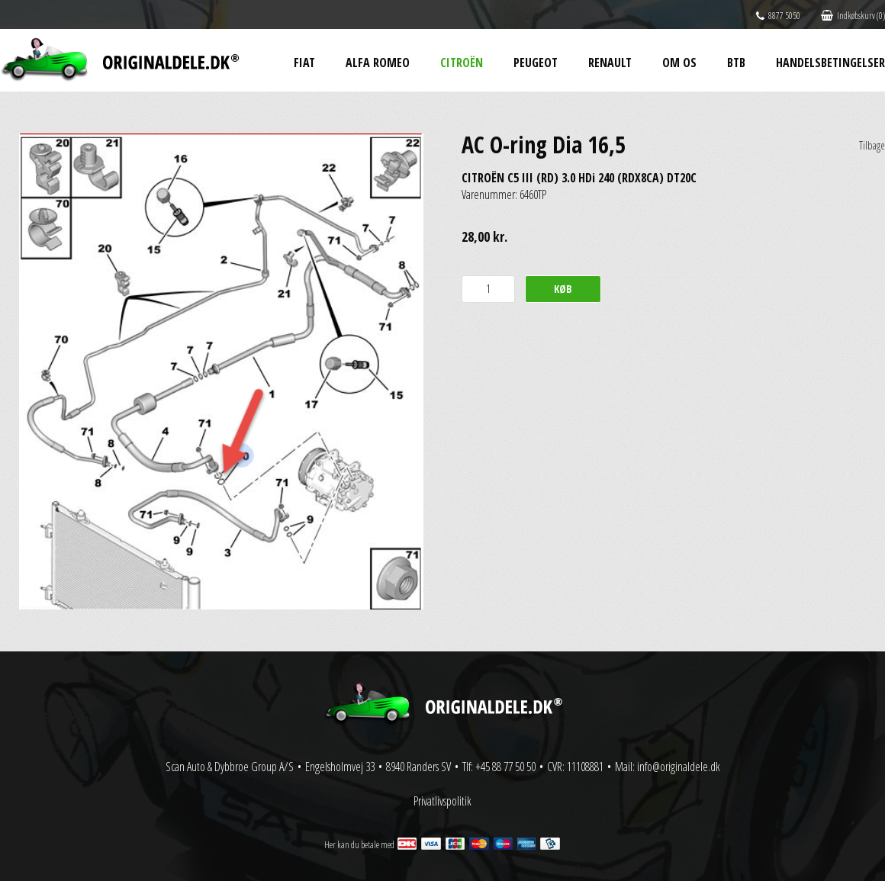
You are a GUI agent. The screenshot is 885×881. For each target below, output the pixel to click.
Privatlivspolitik (442, 801)
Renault (610, 62)
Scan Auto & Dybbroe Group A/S (230, 766)
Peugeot (535, 62)
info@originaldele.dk (678, 766)
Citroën (461, 62)
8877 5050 (778, 15)
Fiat (304, 62)
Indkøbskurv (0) (853, 15)
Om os (679, 62)
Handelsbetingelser (830, 62)
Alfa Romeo (378, 62)
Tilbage (872, 145)
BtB (736, 62)
